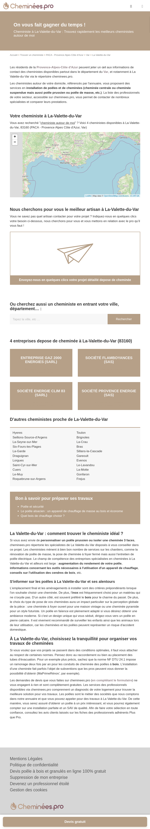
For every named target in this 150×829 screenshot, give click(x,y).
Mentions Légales (26, 758)
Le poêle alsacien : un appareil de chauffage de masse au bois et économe (72, 511)
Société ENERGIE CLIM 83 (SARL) (41, 393)
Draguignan (21, 455)
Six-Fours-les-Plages (27, 446)
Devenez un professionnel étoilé (39, 783)
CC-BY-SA (134, 196)
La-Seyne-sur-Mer (25, 441)
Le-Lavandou (85, 465)
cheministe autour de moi (58, 123)
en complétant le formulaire (112, 680)
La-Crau (82, 441)
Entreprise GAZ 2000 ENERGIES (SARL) (41, 359)
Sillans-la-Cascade (89, 451)
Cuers (17, 469)
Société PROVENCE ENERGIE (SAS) (109, 393)
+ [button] (15, 137)
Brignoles (83, 437)
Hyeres (17, 432)
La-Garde (19, 451)
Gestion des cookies (28, 790)
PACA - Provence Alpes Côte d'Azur (64, 55)
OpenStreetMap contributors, (117, 196)
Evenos (82, 460)
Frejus (81, 478)
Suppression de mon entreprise (39, 777)
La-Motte (83, 469)
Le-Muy (18, 474)
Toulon (81, 432)
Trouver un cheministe (31, 55)
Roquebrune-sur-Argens (29, 478)
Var (88, 55)
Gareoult (82, 455)
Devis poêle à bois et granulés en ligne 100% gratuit (58, 771)
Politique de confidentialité (34, 765)
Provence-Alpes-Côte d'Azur (57, 67)
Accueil (14, 55)
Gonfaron (83, 474)
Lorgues (18, 460)
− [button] (15, 142)
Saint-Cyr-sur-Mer (25, 465)
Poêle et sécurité (32, 506)
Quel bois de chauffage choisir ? (43, 515)
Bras (80, 446)
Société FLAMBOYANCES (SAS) (108, 359)
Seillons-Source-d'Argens (30, 437)
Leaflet (88, 196)
